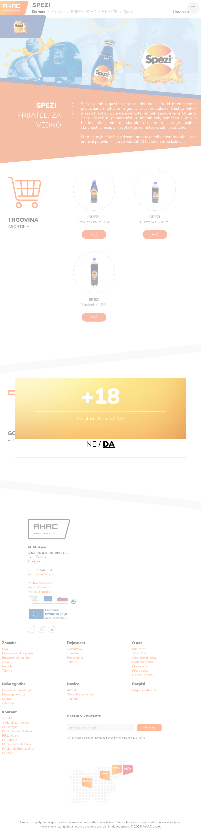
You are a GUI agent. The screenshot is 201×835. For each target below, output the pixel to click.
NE (91, 444)
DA (109, 444)
